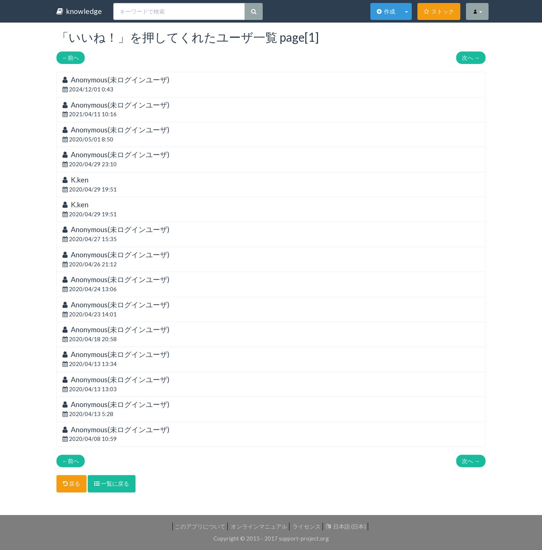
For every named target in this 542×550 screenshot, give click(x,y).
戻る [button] (71, 483)
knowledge (79, 11)
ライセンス (306, 526)
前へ (70, 57)
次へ (471, 57)
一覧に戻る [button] (111, 483)
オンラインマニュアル (259, 526)
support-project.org (304, 538)
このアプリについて (200, 526)
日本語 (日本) (346, 526)
